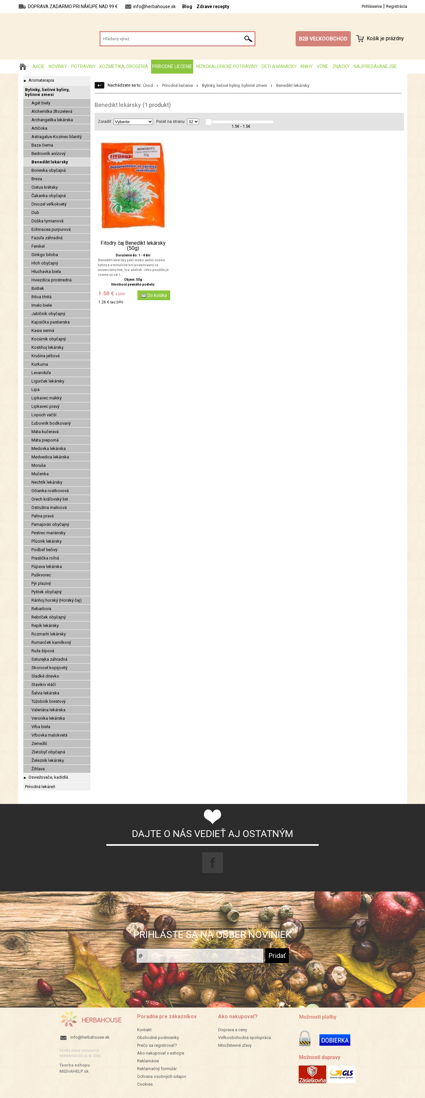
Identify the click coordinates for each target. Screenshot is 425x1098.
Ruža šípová (42, 650)
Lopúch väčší (43, 414)
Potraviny (83, 66)
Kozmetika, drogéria (124, 66)
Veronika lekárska (48, 718)
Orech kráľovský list (49, 499)
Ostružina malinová (49, 507)
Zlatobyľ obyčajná (48, 752)
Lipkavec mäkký (46, 398)
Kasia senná (42, 330)
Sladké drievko (45, 676)
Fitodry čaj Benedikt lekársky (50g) (133, 246)
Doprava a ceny (232, 1029)
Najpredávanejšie (375, 66)
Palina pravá (42, 516)
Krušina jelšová (45, 355)
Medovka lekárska (48, 448)
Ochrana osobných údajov (161, 1076)
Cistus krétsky (44, 187)
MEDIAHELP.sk (74, 1071)
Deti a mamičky (279, 66)
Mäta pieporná (45, 440)
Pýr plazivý (41, 583)
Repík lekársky (45, 625)
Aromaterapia (41, 80)
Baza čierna (42, 145)
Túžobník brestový (48, 701)
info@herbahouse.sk (90, 1037)
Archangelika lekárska (52, 119)
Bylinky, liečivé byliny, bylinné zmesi (47, 92)
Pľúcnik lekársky (46, 541)
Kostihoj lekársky (47, 347)
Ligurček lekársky (47, 381)
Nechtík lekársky (46, 482)
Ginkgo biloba (44, 254)
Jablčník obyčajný (48, 313)
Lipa (35, 389)
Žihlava (38, 768)
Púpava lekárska (46, 566)
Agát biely (40, 102)
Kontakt (144, 1029)
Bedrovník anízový (48, 153)
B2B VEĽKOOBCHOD (323, 39)
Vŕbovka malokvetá (49, 735)
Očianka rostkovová (50, 490)
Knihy (307, 66)
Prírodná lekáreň (40, 786)
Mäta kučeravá (45, 431)
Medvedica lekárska (50, 457)
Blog (187, 6)
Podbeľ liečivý (44, 549)
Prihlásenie (372, 6)
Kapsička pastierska (50, 322)
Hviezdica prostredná (51, 279)
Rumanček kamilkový (51, 642)
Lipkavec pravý (45, 406)
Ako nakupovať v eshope (160, 1053)
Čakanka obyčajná (48, 195)
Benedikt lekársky (49, 161)
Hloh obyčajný (44, 263)
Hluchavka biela (46, 271)
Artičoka (39, 128)
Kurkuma (39, 364)
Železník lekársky (47, 760)
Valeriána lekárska (48, 709)
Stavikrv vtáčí (43, 684)
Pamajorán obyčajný (50, 524)
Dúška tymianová (47, 220)
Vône (322, 66)
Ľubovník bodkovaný (51, 423)
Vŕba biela (40, 726)
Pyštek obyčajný (46, 591)
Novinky (58, 66)
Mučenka (40, 473)
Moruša (38, 465)
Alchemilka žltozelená (51, 111)
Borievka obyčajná (48, 170)
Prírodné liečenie (172, 66)
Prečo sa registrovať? (157, 1045)
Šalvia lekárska (45, 693)
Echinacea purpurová (51, 229)
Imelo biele (41, 305)
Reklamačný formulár (157, 1068)
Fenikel (38, 246)
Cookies (145, 1084)
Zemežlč (39, 743)
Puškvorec (41, 575)
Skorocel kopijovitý (49, 667)
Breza (36, 178)
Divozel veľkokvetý (48, 204)
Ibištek (37, 288)
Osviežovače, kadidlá (48, 777)
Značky (341, 66)
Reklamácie (148, 1060)
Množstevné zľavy (235, 1045)
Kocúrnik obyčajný (48, 338)
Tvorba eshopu (74, 1065)
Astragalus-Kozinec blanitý (56, 136)
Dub (35, 212)
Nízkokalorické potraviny (227, 66)
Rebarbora (41, 608)
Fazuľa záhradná (47, 237)
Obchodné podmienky (158, 1037)
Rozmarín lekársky (48, 634)
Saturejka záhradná (49, 659)
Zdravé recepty (212, 6)
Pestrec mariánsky (48, 532)
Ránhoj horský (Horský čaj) (56, 600)
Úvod (148, 85)
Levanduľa (41, 372)
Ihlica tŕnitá (41, 296)
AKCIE (38, 66)
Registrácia (396, 6)
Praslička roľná (45, 558)
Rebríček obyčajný (48, 617)
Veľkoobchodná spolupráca (244, 1037)
